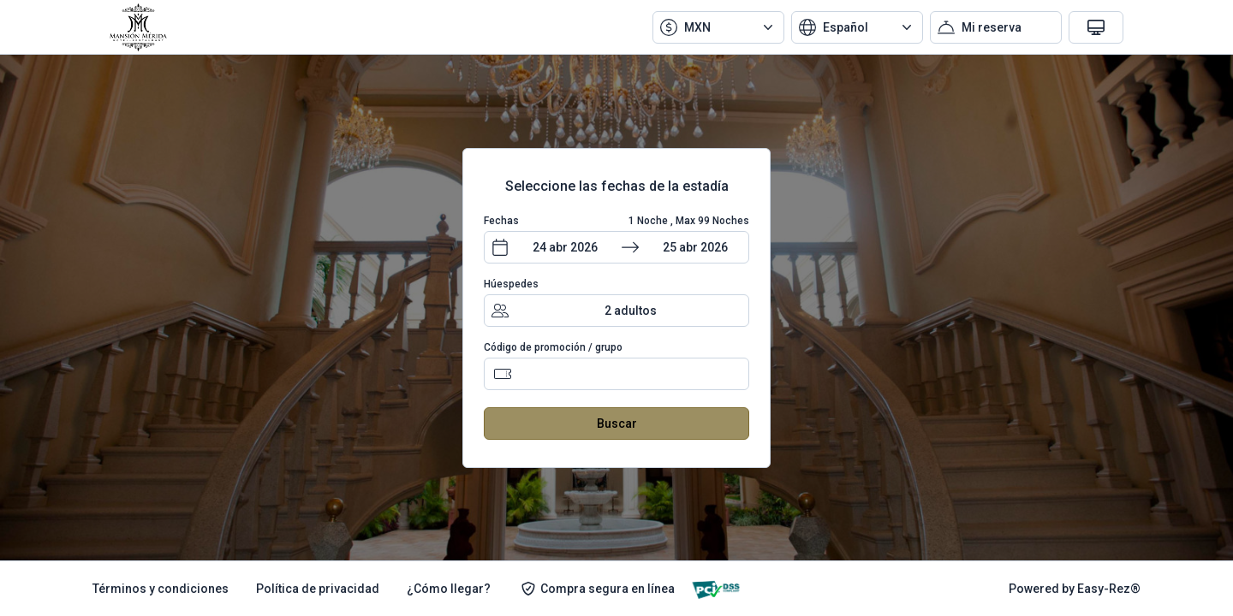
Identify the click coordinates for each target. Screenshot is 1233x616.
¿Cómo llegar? (449, 588)
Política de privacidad (317, 588)
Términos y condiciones (160, 588)
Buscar (617, 423)
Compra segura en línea (597, 588)
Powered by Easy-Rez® (1075, 588)
